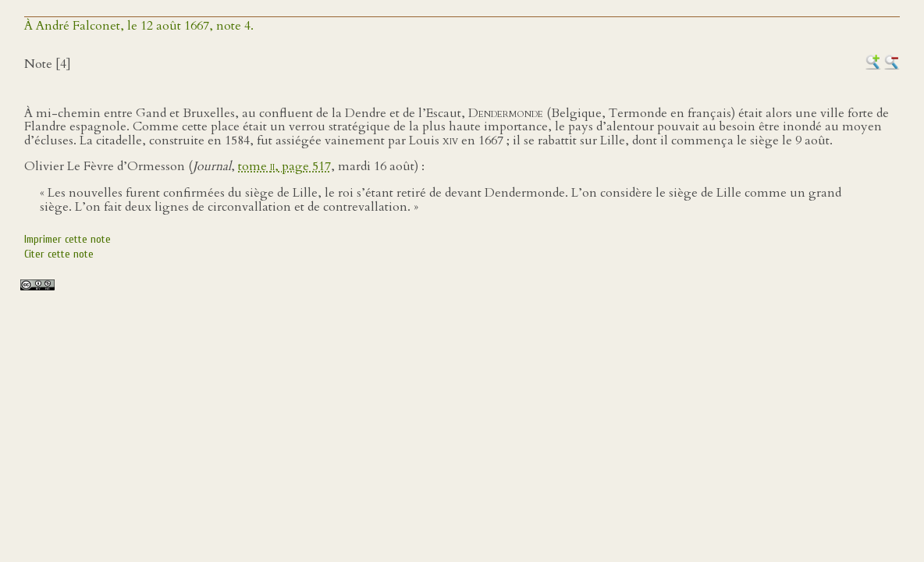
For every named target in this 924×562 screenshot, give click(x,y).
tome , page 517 (284, 166)
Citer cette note (59, 254)
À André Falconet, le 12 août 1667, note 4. (139, 25)
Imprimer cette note (67, 239)
